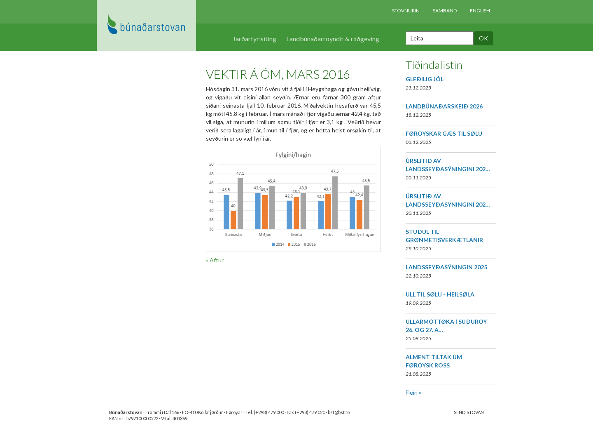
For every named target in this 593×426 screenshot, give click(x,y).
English (480, 10)
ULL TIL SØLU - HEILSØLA (440, 294)
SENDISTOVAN (469, 412)
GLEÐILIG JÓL (425, 78)
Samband (445, 10)
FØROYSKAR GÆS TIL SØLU (444, 133)
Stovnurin (406, 10)
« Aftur (215, 260)
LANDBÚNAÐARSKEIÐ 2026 (444, 106)
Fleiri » (413, 392)
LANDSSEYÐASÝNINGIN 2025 (446, 267)
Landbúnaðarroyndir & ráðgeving (332, 38)
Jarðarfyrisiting (254, 38)
